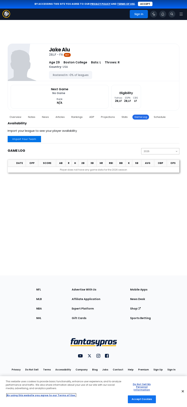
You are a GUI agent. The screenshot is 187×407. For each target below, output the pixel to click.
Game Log (140, 117)
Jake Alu (59, 50)
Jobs (105, 369)
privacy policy (100, 4)
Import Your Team (24, 139)
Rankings (77, 117)
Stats (125, 117)
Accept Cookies (142, 399)
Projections (108, 117)
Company (82, 369)
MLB (39, 299)
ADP (91, 117)
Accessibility (63, 369)
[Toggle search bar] (171, 14)
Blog (95, 369)
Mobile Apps (139, 289)
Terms (47, 369)
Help (131, 369)
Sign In (171, 369)
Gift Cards (79, 318)
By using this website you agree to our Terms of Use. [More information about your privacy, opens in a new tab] (41, 395)
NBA (39, 308)
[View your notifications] (162, 14)
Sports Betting (140, 318)
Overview (15, 117)
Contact (118, 369)
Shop (135, 308)
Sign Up (158, 369)
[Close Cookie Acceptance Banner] (183, 391)
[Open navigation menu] (181, 14)
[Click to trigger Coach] (153, 14)
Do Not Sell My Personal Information (142, 387)
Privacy (16, 369)
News (45, 117)
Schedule (160, 117)
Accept (145, 4)
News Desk (137, 299)
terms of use (126, 4)
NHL (38, 318)
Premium (143, 369)
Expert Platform (83, 308)
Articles (60, 117)
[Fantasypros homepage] (6, 17)
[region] (93, 391)
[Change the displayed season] (160, 151)
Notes (31, 117)
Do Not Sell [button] (32, 369)
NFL (38, 289)
